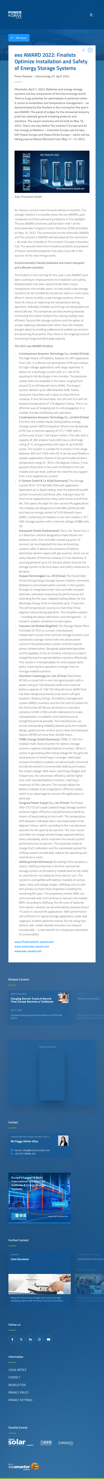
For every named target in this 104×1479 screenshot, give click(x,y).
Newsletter (17, 1385)
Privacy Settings (20, 1400)
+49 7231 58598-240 (23, 1153)
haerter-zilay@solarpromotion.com (30, 1150)
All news (17, 38)
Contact (14, 1377)
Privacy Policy (18, 1392)
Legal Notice (17, 1369)
